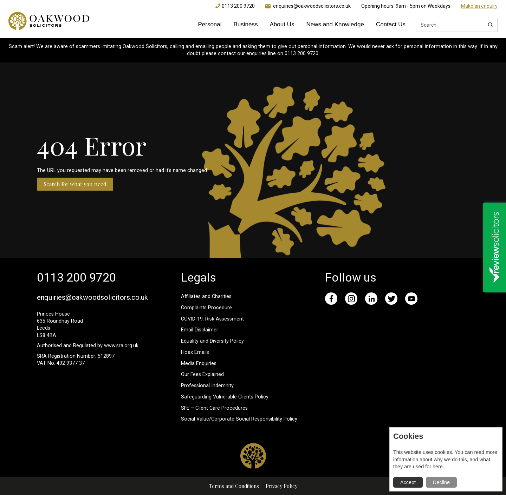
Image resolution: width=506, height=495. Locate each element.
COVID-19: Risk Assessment (212, 319)
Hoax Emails (195, 352)
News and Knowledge (335, 24)
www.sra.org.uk (121, 346)
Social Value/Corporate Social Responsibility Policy (239, 419)
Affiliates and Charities (206, 296)
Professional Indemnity (207, 386)
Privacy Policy (281, 485)
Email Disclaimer (199, 330)
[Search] (491, 25)
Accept (408, 482)
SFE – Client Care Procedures (214, 408)
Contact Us (391, 24)
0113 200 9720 (238, 6)
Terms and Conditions (234, 485)
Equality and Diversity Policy (212, 341)
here (438, 466)
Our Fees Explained (202, 374)
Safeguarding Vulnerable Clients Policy (224, 397)
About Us (282, 24)
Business (246, 24)
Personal (209, 24)
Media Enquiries (198, 364)
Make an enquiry (479, 6)
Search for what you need (75, 183)
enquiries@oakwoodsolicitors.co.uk (312, 6)
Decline (441, 482)
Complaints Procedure (206, 308)
